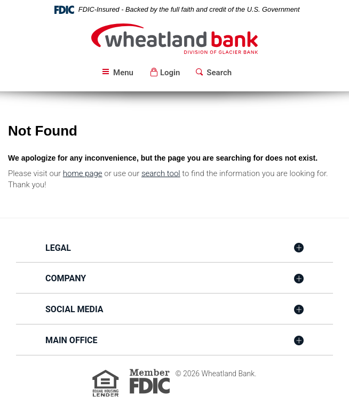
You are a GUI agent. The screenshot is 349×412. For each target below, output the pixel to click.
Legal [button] (58, 248)
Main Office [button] (71, 340)
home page (82, 173)
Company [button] (65, 278)
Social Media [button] (74, 309)
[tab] (174, 248)
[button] (164, 73)
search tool (160, 173)
